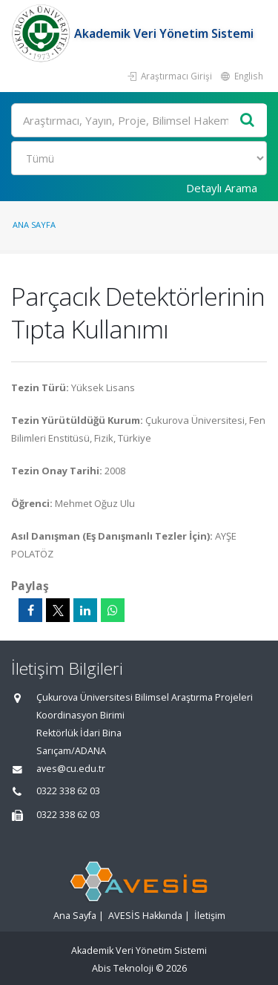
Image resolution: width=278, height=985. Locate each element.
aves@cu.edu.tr (70, 768)
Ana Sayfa (34, 224)
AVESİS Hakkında (145, 915)
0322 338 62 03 (68, 791)
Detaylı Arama (221, 187)
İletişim (209, 915)
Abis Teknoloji (122, 968)
